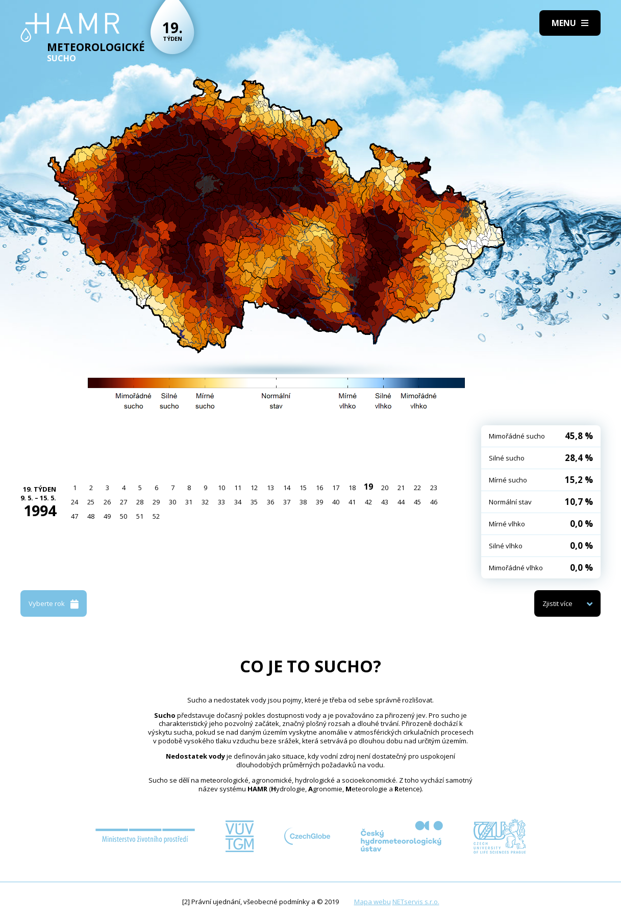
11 (237, 487)
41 (352, 501)
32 (205, 501)
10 (221, 487)
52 (156, 516)
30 (172, 501)
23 (433, 487)
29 (156, 501)
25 (90, 501)
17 (335, 487)
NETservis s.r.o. (415, 901)
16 (319, 487)
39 (319, 501)
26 (107, 501)
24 (74, 501)
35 (254, 501)
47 (74, 516)
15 (303, 487)
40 (335, 501)
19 (368, 486)
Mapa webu (372, 901)
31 (188, 501)
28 (139, 501)
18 (352, 487)
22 (417, 487)
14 (286, 487)
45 (417, 501)
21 (401, 487)
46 (433, 501)
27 (123, 501)
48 (90, 516)
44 (401, 501)
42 (368, 501)
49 (107, 516)
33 (221, 501)
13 (270, 487)
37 (286, 501)
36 (270, 501)
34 (237, 501)
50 (123, 516)
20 (384, 487)
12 (254, 487)
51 (139, 516)
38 (303, 501)
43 (384, 501)
